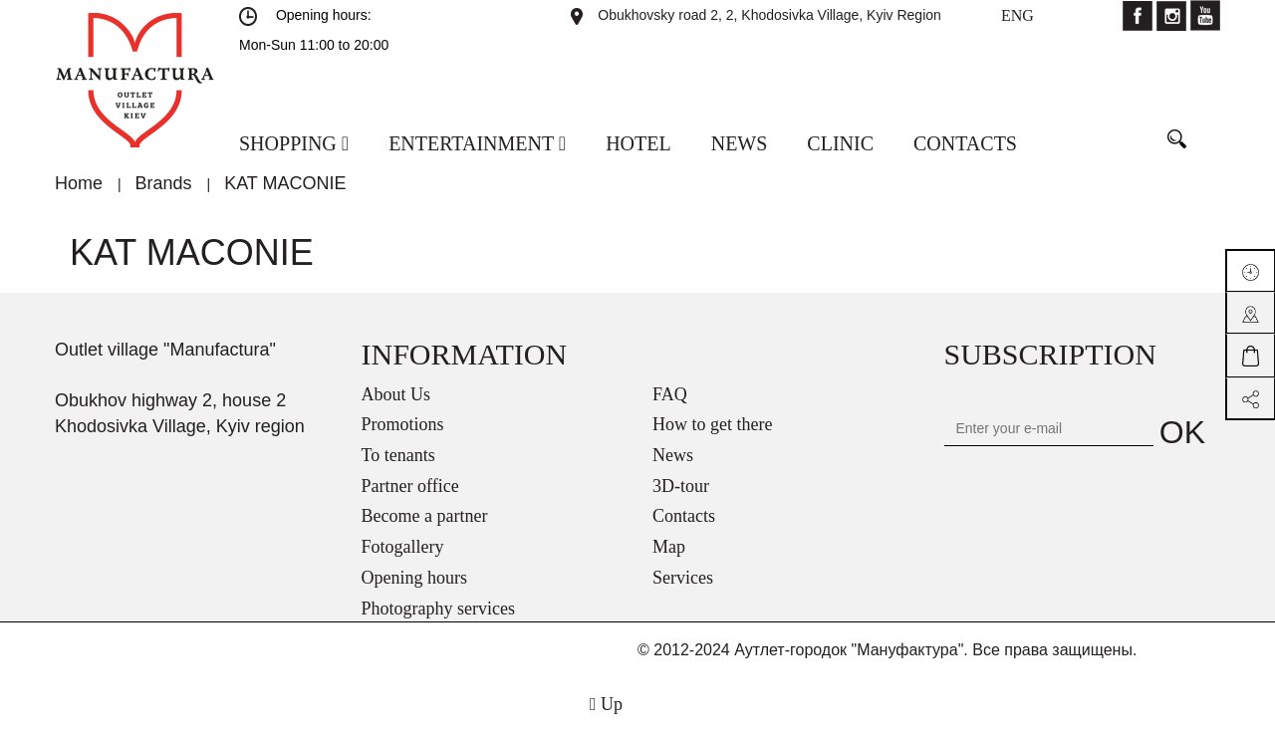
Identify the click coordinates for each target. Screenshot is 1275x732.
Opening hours (415, 578)
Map (668, 547)
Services (682, 578)
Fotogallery (403, 547)
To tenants (398, 455)
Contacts (683, 516)
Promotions (403, 424)
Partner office (410, 486)
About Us (396, 394)
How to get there (712, 424)
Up (606, 704)
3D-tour (680, 486)
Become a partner (425, 516)
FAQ (669, 394)
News (672, 455)
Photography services (438, 608)
